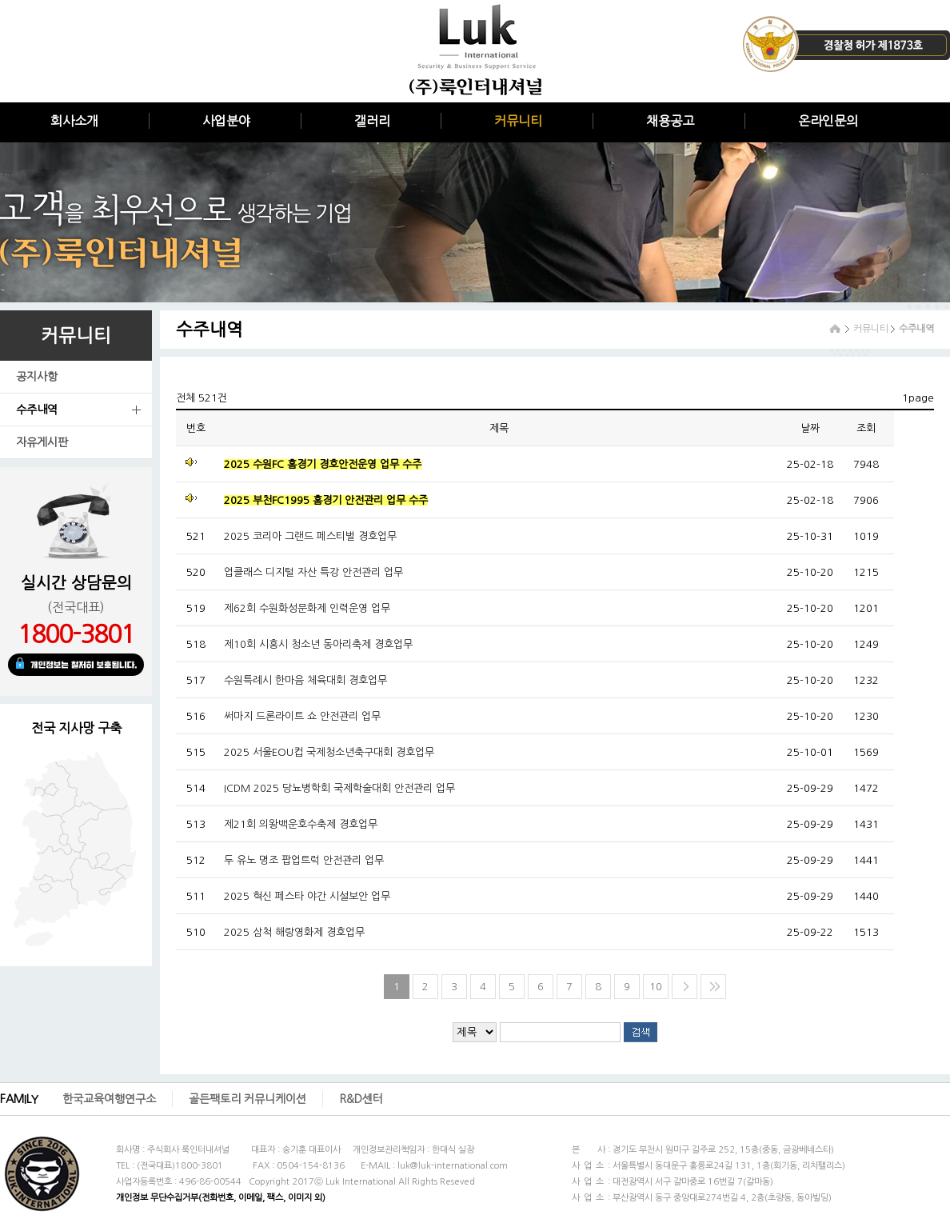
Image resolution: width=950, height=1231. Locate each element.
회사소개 (74, 120)
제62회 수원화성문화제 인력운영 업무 (307, 608)
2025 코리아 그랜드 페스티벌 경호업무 (310, 536)
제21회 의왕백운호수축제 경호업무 (300, 824)
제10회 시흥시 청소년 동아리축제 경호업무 (318, 644)
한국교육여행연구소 (109, 1099)
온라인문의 (828, 120)
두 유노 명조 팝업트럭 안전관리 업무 (304, 860)
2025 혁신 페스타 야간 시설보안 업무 (307, 896)
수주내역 (37, 409)
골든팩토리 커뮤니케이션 (247, 1099)
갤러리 (372, 120)
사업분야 (226, 120)
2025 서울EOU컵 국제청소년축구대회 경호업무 (329, 752)
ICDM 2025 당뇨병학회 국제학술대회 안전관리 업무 (339, 788)
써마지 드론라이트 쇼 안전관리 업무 (302, 716)
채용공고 (670, 120)
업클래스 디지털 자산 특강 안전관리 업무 (313, 572)
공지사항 (37, 376)
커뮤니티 (518, 120)
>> (714, 986)
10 (655, 986)
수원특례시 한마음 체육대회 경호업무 (305, 680)
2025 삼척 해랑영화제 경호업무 (294, 932)
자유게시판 (42, 442)
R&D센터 (361, 1099)
